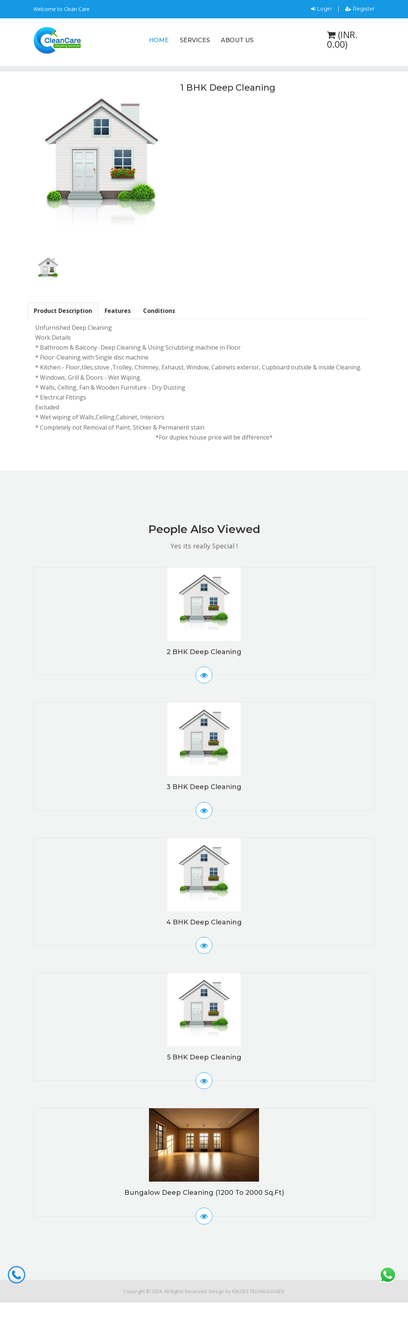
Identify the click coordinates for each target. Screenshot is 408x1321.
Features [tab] (118, 311)
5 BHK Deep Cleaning (204, 1057)
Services (195, 40)
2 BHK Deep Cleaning (204, 652)
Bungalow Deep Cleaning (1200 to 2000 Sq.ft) (204, 1193)
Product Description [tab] (63, 311)
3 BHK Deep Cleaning (204, 787)
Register (360, 9)
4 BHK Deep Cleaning (204, 922)
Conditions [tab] (159, 311)
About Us (237, 40)
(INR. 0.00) (342, 39)
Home (159, 40)
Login (321, 9)
